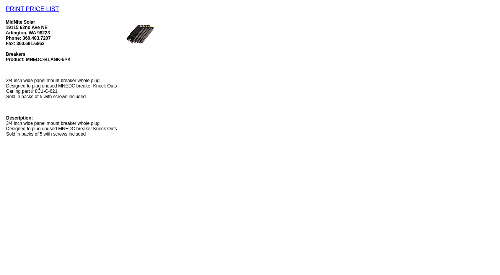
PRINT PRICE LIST (32, 9)
